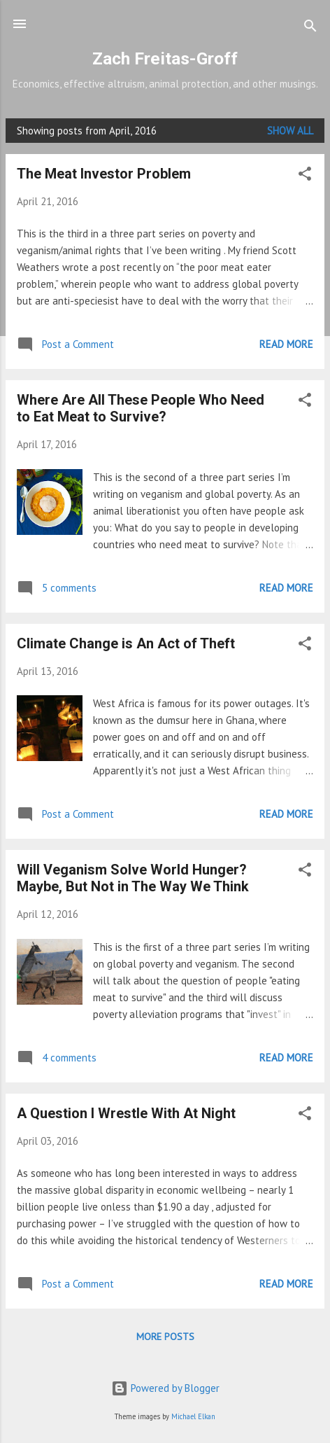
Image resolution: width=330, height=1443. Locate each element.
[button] (304, 176)
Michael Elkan (193, 1416)
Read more (286, 344)
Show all (290, 130)
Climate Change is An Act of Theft (126, 643)
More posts (165, 1336)
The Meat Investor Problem (104, 173)
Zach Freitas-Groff (165, 58)
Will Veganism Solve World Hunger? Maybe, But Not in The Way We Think (133, 878)
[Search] (310, 28)
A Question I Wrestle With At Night (126, 1113)
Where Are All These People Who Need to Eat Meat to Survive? (140, 408)
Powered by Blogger (165, 1388)
